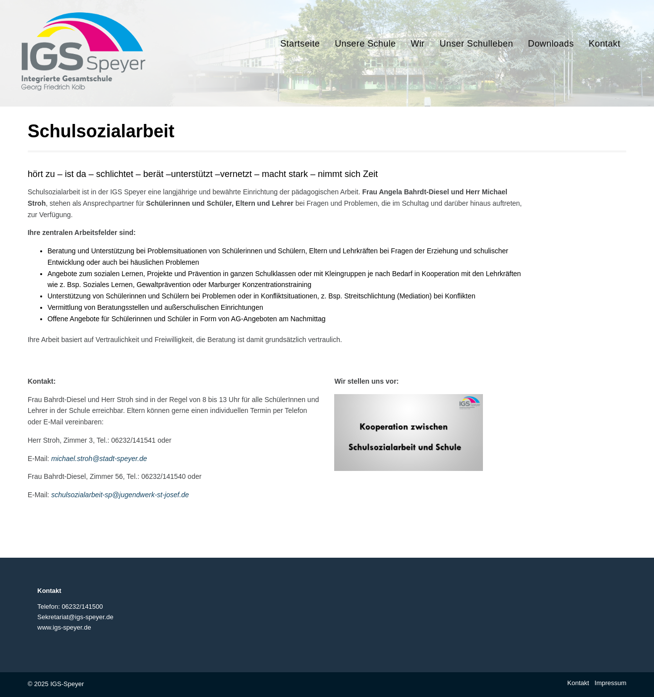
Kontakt (578, 683)
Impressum (610, 683)
